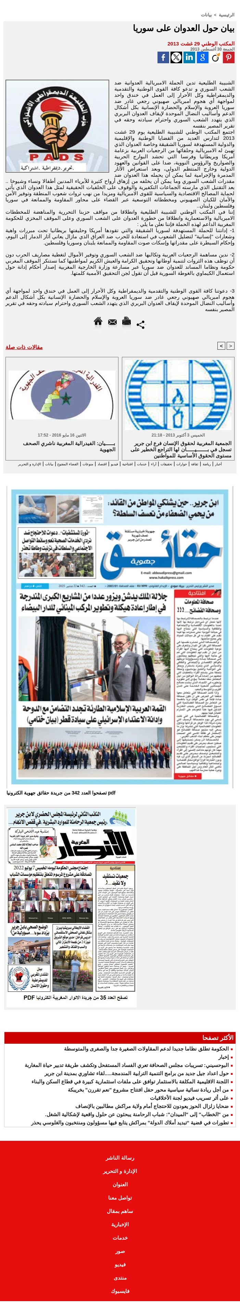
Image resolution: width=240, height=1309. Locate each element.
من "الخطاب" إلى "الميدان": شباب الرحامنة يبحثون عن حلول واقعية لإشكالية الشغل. (136, 1122)
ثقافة (196, 465)
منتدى (120, 1285)
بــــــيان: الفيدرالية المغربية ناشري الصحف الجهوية (69, 448)
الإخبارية (120, 1232)
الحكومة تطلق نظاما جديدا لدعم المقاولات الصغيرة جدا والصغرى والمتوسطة (146, 1056)
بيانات (208, 14)
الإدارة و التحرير (110, 471)
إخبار (223, 1065)
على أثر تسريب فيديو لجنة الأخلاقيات (189, 1106)
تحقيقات (158, 465)
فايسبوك (120, 1299)
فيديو (87, 465)
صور (120, 1259)
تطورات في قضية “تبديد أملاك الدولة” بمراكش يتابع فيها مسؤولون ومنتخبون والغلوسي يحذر (130, 1130)
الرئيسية (227, 14)
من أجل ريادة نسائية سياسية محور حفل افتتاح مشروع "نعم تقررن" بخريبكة (148, 1097)
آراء (141, 465)
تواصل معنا (120, 1205)
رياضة (213, 465)
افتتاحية (105, 465)
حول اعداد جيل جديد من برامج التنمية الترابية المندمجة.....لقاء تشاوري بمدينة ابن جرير (137, 1081)
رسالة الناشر (120, 1165)
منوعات (51, 465)
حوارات (179, 465)
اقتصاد (71, 465)
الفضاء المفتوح (22, 465)
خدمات (125, 465)
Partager (141, 324)
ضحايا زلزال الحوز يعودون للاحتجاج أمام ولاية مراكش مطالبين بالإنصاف (152, 1114)
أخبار (229, 465)
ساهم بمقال (120, 1219)
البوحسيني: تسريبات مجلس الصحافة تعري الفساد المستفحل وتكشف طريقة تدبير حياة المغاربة (127, 1073)
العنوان (120, 1192)
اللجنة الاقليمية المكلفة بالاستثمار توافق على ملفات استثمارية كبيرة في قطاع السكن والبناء (130, 1089)
